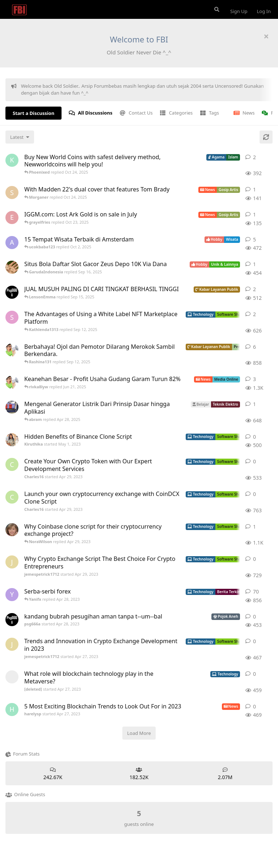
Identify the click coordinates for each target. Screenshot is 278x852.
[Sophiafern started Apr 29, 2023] (11, 317)
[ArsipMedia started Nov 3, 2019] (11, 349)
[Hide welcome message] (266, 36)
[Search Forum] (216, 9)
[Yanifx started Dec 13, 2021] (11, 594)
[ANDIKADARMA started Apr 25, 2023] (11, 267)
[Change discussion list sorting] (19, 137)
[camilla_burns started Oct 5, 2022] (11, 529)
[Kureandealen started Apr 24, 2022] (11, 160)
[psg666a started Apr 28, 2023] (11, 292)
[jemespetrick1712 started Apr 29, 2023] (11, 561)
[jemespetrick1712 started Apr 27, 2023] (11, 644)
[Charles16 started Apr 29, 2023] (11, 464)
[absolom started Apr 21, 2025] (11, 407)
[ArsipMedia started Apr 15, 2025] (11, 382)
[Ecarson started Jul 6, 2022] (11, 217)
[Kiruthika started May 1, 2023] (11, 439)
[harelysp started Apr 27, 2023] (11, 709)
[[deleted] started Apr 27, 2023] (11, 676)
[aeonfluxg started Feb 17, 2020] (11, 242)
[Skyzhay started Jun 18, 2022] (11, 192)
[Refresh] (266, 137)
